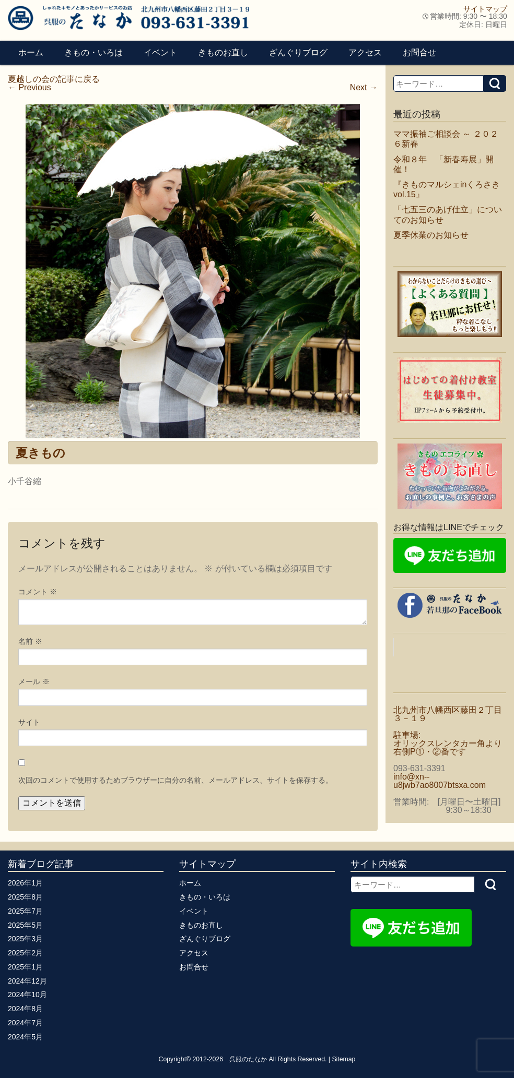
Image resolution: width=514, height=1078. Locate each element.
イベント (160, 52)
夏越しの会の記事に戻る (54, 79)
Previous (29, 87)
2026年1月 (25, 883)
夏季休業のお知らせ (431, 235)
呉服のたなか (248, 1059)
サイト (29, 722)
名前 (30, 641)
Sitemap (343, 1059)
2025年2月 (25, 953)
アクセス (365, 52)
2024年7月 (25, 1023)
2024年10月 (27, 994)
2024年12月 (27, 981)
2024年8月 (25, 1008)
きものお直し (223, 52)
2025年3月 (25, 939)
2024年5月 (25, 1037)
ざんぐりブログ (298, 52)
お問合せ (419, 52)
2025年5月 (25, 925)
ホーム (30, 52)
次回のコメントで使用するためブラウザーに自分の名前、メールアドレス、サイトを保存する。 (175, 780)
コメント (37, 592)
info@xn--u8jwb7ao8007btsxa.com (439, 780)
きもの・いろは (93, 52)
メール (34, 681)
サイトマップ (485, 9)
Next (364, 87)
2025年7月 (25, 911)
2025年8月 (25, 897)
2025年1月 (25, 967)
